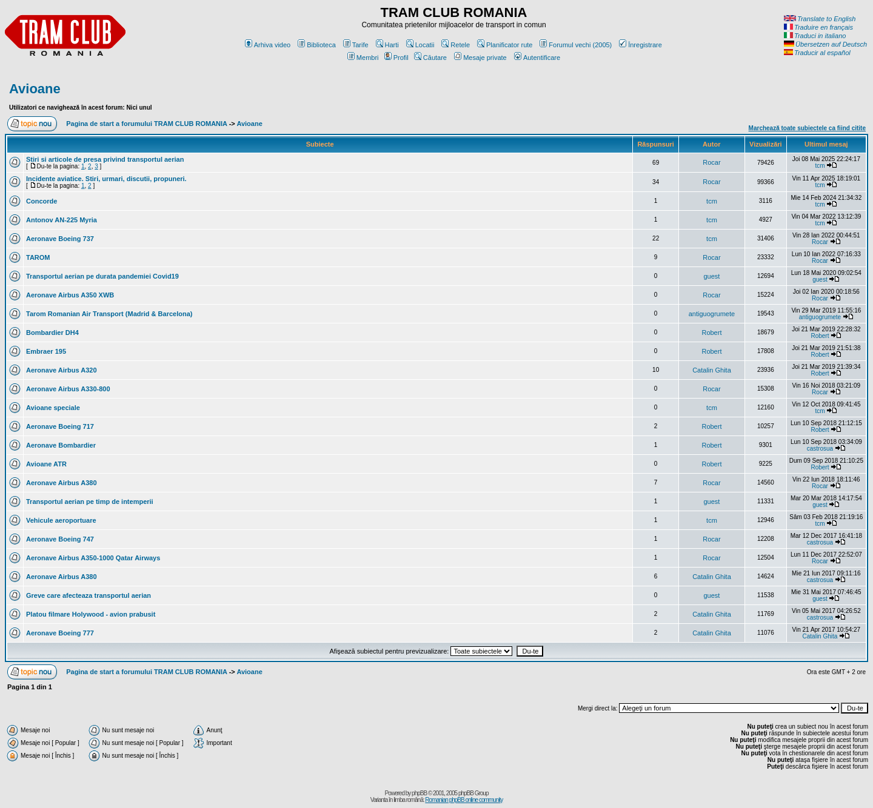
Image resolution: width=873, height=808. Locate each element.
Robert (711, 332)
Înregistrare (640, 44)
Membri (363, 57)
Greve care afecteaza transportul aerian (88, 595)
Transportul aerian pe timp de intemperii (89, 501)
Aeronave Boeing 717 (60, 426)
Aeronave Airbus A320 (61, 370)
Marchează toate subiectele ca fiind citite (807, 128)
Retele (455, 44)
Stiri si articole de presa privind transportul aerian (105, 159)
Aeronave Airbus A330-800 (68, 388)
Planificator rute (504, 44)
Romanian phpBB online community (464, 799)
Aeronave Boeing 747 (60, 539)
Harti (387, 44)
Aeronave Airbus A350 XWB (70, 295)
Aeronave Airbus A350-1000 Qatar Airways (93, 557)
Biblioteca (317, 44)
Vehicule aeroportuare (61, 520)
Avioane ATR (46, 464)
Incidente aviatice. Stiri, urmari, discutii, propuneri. (106, 178)
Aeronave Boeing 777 (60, 633)
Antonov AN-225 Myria (61, 220)
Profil (396, 57)
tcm (819, 165)
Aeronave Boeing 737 (60, 238)
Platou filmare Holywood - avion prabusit (90, 614)
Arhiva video (268, 44)
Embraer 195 (46, 351)
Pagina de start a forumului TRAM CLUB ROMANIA (146, 123)
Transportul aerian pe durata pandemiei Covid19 (102, 276)
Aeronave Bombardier (61, 445)
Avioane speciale (53, 407)
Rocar (711, 162)
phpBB (419, 793)
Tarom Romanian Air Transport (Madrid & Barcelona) (109, 313)
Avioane (35, 88)
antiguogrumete (712, 313)
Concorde (41, 201)
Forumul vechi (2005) (576, 44)
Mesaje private (480, 57)
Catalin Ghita (711, 370)
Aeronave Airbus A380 (61, 482)
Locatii (420, 44)
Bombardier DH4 (52, 332)
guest (711, 276)
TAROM (38, 257)
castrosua (820, 448)
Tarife (356, 44)
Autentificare (537, 57)
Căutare (430, 57)
